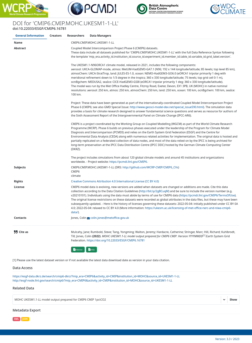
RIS (91, 249)
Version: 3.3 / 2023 (227, 339)
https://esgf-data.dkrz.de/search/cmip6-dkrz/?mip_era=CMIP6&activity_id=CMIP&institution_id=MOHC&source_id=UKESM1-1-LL (96, 276)
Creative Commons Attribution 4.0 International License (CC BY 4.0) (115, 181)
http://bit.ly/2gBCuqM (154, 191)
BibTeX (77, 249)
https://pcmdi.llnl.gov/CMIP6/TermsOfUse (207, 195)
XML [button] (16, 318)
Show (233, 299)
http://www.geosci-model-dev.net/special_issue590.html (166, 107)
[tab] (30, 35)
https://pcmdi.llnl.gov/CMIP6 (128, 162)
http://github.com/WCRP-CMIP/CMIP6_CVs (150, 167)
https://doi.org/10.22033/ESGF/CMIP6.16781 (116, 240)
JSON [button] (25, 318)
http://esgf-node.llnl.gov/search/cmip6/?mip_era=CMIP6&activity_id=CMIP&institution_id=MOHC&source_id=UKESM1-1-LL (92, 280)
